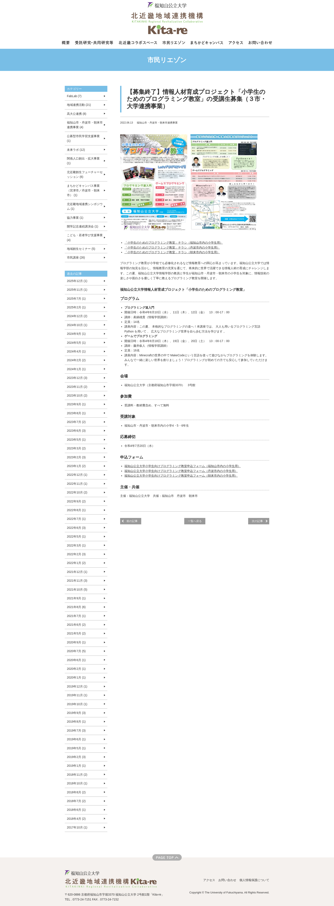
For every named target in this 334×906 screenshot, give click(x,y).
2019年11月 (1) (77, 695)
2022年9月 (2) (76, 501)
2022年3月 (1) (76, 545)
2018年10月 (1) (77, 783)
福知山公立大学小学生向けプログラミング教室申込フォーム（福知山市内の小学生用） (182, 466)
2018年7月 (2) (76, 801)
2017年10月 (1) (77, 827)
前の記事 (132, 521)
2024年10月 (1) (77, 325)
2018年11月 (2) (77, 774)
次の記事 (257, 521)
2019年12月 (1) (77, 686)
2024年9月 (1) (76, 333)
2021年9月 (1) (76, 598)
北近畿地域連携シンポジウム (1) (85, 206)
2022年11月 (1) (77, 483)
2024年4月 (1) (76, 351)
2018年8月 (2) (76, 792)
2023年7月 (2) (76, 422)
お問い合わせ (227, 880)
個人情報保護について (254, 880)
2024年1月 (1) (76, 369)
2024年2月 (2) (76, 360)
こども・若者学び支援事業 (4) (85, 237)
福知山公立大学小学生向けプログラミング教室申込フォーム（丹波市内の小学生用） (181, 471)
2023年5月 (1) (76, 439)
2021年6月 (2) (76, 624)
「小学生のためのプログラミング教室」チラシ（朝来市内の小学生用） (172, 252)
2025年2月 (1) (76, 307)
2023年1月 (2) (76, 466)
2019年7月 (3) (76, 730)
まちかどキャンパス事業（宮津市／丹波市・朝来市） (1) (83, 190)
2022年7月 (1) (76, 519)
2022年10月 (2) (77, 492)
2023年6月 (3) (76, 430)
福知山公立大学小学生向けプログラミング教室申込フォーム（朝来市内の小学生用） (181, 475)
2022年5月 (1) (76, 536)
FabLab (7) (74, 96)
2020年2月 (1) (76, 668)
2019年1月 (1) (76, 765)
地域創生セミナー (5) (81, 248)
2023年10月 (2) (77, 395)
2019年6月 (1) (76, 739)
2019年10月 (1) (77, 704)
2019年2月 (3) (76, 757)
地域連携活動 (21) (79, 104)
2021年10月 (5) (77, 589)
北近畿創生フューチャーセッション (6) (85, 174)
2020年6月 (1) (76, 660)
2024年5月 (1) (76, 342)
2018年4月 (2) (76, 818)
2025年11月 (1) (77, 289)
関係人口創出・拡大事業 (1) (83, 161)
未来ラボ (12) (76, 149)
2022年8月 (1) (76, 510)
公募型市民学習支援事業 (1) (83, 138)
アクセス (209, 880)
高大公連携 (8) (76, 113)
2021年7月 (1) (76, 616)
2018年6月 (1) (76, 809)
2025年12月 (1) (77, 281)
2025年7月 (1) (76, 298)
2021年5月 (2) (76, 633)
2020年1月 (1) (76, 677)
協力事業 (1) (75, 217)
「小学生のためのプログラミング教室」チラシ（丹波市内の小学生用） (172, 247)
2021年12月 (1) (77, 572)
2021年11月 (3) (77, 580)
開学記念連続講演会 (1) (82, 226)
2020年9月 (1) (76, 642)
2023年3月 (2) (76, 448)
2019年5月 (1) (76, 748)
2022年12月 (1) (77, 474)
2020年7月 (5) (76, 651)
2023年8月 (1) (76, 413)
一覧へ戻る (195, 521)
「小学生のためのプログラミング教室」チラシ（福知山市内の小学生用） (173, 242)
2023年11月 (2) (77, 386)
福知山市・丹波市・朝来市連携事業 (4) (85, 125)
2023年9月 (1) (76, 404)
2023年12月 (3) (77, 378)
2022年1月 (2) (76, 563)
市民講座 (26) (76, 257)
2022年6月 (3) (76, 527)
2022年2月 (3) (76, 554)
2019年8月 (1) (76, 721)
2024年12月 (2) (77, 316)
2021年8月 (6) (76, 607)
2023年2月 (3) (76, 457)
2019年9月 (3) (76, 713)
